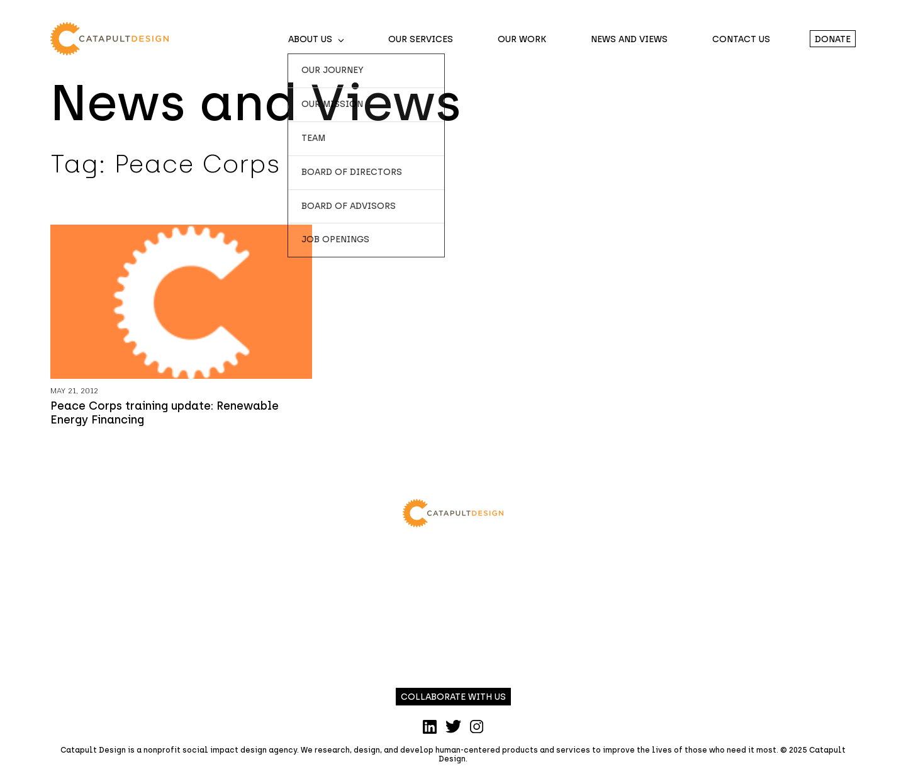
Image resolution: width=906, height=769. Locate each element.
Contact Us (741, 39)
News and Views (629, 39)
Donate (833, 39)
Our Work (522, 39)
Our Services (420, 39)
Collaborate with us (453, 697)
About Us (310, 39)
